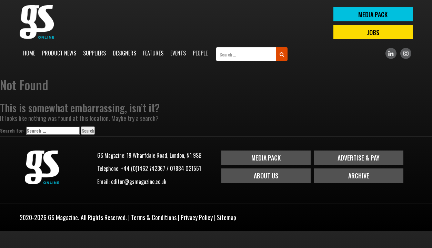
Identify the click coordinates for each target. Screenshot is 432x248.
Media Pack (266, 157)
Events (178, 53)
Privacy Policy (197, 217)
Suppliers (94, 53)
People (200, 53)
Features (153, 53)
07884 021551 (185, 168)
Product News (59, 53)
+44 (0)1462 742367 (143, 168)
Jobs (373, 32)
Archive (358, 175)
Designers (124, 53)
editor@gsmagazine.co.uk (138, 181)
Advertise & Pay (359, 157)
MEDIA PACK (373, 14)
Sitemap (226, 217)
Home (29, 53)
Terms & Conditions (154, 217)
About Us (266, 175)
